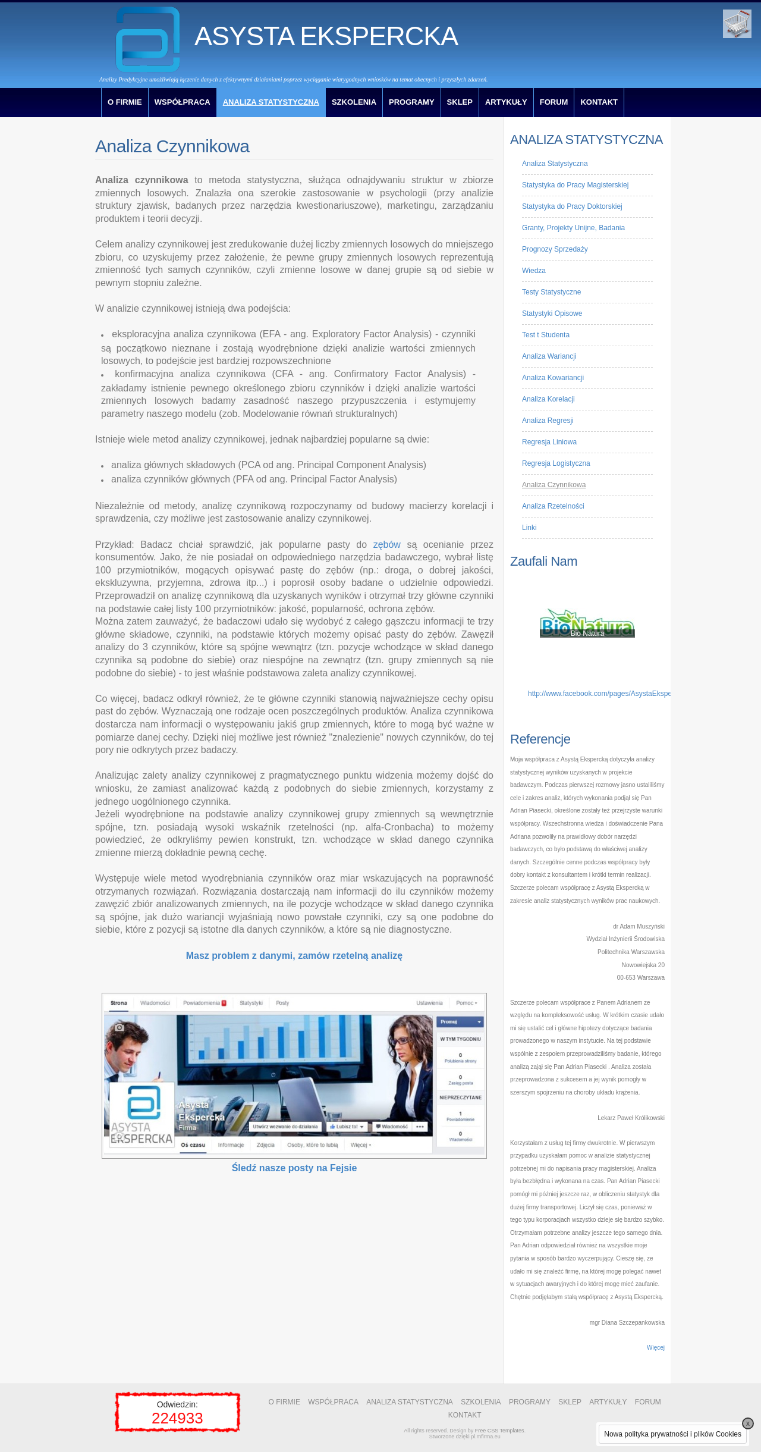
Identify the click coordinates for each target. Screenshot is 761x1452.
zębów (387, 545)
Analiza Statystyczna (555, 163)
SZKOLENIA (354, 102)
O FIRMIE (125, 102)
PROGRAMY (412, 102)
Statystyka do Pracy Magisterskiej (575, 185)
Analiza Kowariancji (553, 378)
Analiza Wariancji (549, 356)
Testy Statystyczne (551, 292)
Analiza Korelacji (548, 399)
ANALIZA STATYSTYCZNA (271, 102)
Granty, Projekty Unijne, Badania (573, 228)
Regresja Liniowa (549, 442)
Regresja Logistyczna (556, 463)
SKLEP (460, 102)
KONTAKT (599, 102)
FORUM (554, 102)
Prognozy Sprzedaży (555, 249)
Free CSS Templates (499, 1431)
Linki (529, 527)
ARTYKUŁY (506, 102)
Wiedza (534, 270)
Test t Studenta (546, 335)
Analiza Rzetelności (553, 506)
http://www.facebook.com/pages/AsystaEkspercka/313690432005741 (637, 693)
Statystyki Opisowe (552, 313)
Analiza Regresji (548, 420)
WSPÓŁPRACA (182, 102)
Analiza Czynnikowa (554, 485)
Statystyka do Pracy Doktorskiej (572, 206)
